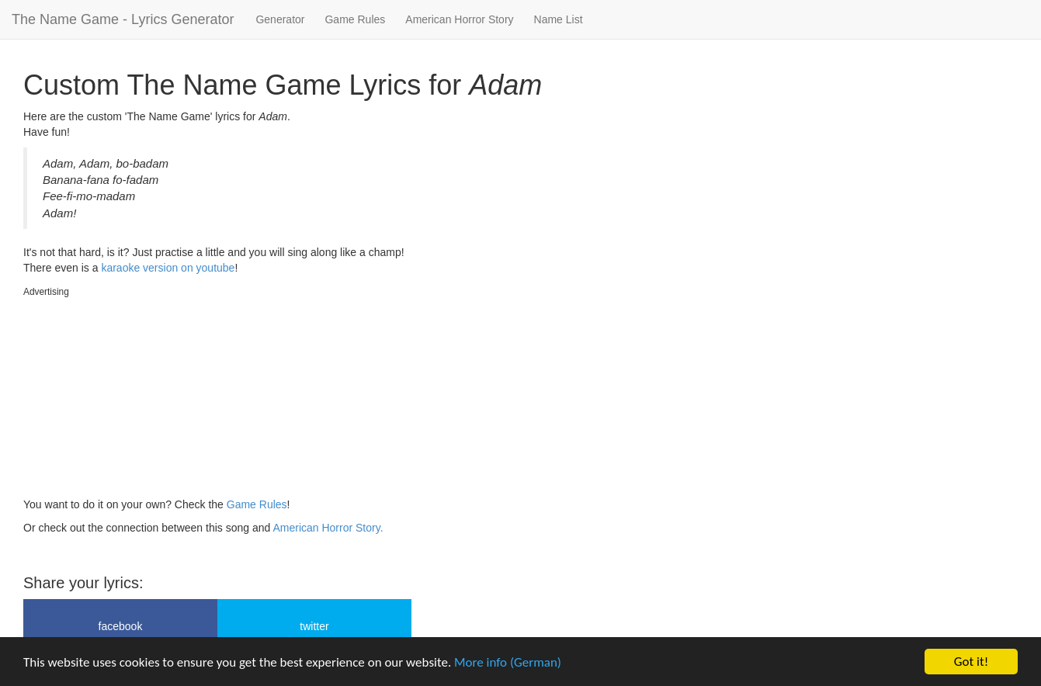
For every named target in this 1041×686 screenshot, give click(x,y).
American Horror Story (459, 19)
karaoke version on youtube (167, 268)
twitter (314, 626)
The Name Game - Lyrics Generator (123, 19)
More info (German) (507, 662)
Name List (558, 19)
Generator (279, 19)
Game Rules (354, 19)
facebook (121, 626)
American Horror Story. (327, 527)
